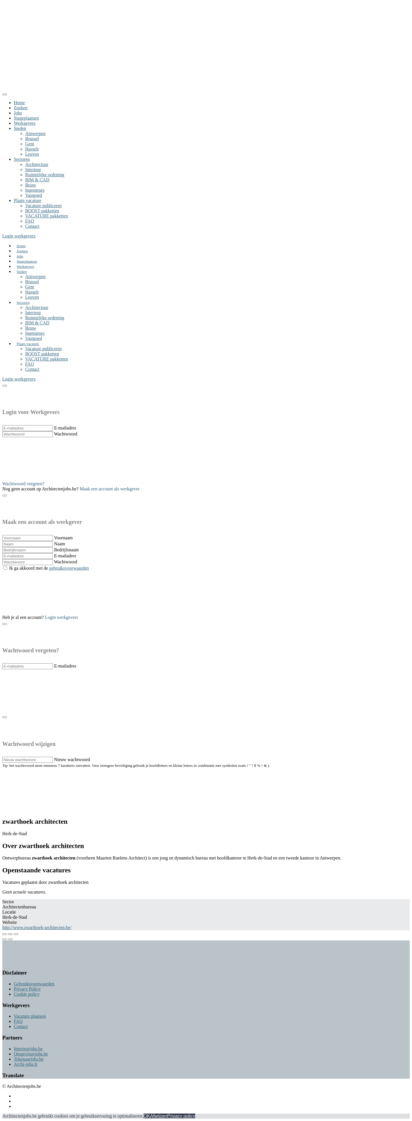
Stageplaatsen (26, 118)
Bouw (30, 185)
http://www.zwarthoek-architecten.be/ (37, 927)
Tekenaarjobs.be (28, 1059)
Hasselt (32, 148)
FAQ (29, 221)
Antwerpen (35, 133)
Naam (59, 543)
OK (147, 1116)
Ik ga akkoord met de (49, 568)
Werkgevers (24, 123)
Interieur (33, 169)
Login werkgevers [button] (18, 235)
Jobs (18, 112)
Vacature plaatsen (30, 1016)
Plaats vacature (27, 200)
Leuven (32, 154)
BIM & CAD (37, 179)
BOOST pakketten (42, 210)
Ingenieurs (35, 190)
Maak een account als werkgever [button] (110, 488)
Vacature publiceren (43, 205)
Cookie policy (26, 994)
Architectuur (36, 164)
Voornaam (63, 537)
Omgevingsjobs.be (31, 1053)
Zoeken (20, 107)
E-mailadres (65, 427)
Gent (29, 143)
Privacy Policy (27, 989)
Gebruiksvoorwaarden (34, 983)
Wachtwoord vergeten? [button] (23, 483)
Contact (32, 226)
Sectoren (22, 159)
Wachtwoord (65, 433)
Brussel (32, 138)
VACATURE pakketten (46, 215)
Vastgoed (33, 195)
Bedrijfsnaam (66, 549)
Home (19, 102)
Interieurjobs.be (28, 1048)
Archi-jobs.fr (25, 1064)
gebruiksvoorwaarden (69, 568)
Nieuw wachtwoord (72, 759)
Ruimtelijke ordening (44, 174)
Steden (20, 128)
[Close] (4, 94)
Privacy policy (181, 1116)
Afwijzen (158, 1116)
